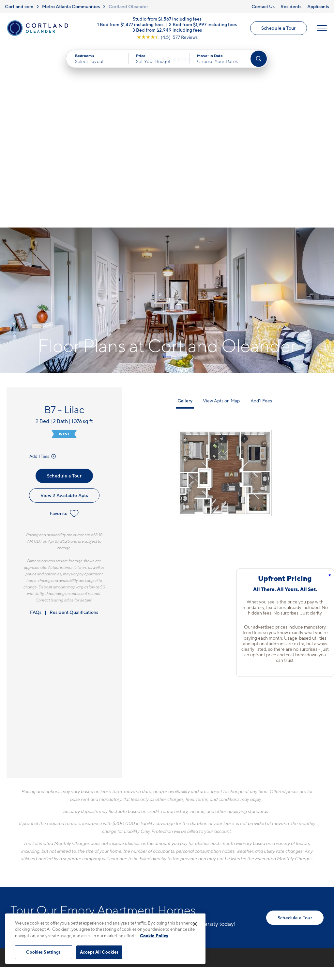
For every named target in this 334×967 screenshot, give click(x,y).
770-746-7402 (125, 816)
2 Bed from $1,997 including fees (203, 25)
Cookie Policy (154, 935)
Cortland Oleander (128, 6)
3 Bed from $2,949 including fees (167, 30)
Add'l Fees (43, 273)
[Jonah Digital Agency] (308, 907)
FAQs (35, 429)
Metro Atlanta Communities (71, 6)
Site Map (196, 910)
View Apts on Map (221, 218)
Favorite (64, 330)
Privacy (136, 910)
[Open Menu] (321, 29)
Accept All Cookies (99, 952)
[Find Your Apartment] (258, 60)
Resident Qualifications (74, 429)
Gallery (184, 218)
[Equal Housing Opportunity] (111, 851)
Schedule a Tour (278, 28)
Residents (291, 6)
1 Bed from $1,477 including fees (130, 25)
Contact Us (263, 6)
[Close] (195, 924)
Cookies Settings (43, 952)
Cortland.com (19, 6)
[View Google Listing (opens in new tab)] (167, 37)
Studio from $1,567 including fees (167, 19)
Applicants (318, 6)
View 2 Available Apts (64, 312)
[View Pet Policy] (163, 851)
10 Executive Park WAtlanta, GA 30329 (133, 831)
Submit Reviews (165, 910)
